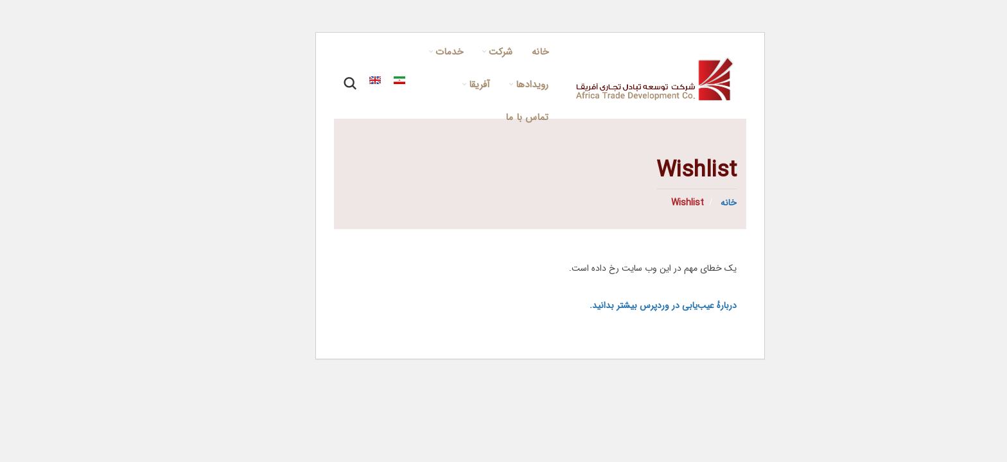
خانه (690, 203)
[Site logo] (619, 80)
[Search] (313, 83)
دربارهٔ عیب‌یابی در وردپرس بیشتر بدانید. (626, 305)
